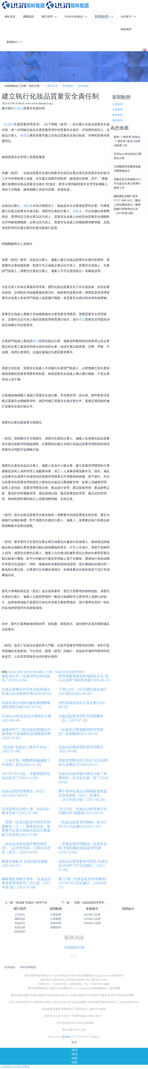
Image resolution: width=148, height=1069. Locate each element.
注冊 (143, 2)
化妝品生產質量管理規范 (70, 672)
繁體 (74, 1042)
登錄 (137, 2)
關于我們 (20, 908)
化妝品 (18, 108)
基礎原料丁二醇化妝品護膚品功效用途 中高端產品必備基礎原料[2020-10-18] (26, 734)
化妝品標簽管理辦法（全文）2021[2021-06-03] (24, 793)
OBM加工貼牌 (92, 923)
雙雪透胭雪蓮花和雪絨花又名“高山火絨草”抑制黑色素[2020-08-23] (84, 678)
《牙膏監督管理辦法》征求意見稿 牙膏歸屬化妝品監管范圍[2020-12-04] (82, 848)
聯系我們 (19, 931)
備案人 (42, 672)
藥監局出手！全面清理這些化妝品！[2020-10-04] (26, 678)
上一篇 (28, 902)
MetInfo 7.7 (68, 1036)
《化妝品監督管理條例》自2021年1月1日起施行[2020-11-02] (82, 824)
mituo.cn (95, 1036)
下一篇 (85, 902)
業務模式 (92, 908)
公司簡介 (19, 914)
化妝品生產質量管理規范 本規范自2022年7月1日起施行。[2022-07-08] (83, 866)
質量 (20, 672)
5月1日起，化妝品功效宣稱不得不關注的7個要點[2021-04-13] (82, 811)
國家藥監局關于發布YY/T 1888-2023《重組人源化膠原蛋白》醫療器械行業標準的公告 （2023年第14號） (127, 205)
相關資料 (117, 120)
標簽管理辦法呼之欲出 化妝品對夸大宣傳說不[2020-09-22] (83, 762)
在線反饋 (19, 927)
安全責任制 (30, 672)
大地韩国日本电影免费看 (15, 1066)
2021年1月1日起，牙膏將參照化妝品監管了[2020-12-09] (26, 776)
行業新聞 (117, 104)
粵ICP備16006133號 (74, 1029)
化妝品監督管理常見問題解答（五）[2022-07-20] (80, 718)
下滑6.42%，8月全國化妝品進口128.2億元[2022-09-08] (82, 691)
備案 (23, 135)
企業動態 (117, 109)
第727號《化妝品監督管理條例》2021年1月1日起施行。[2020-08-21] (83, 883)
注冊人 (50, 672)
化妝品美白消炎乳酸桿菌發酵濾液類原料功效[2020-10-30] (26, 705)
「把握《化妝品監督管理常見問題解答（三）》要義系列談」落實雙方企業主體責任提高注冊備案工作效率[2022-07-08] (26, 828)
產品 (82, 319)
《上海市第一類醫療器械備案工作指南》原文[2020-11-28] (26, 762)
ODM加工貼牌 (92, 918)
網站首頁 (10, 16)
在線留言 (19, 923)
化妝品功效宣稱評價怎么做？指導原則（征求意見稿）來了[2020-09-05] (83, 778)
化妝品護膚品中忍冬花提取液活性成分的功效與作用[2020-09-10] (26, 691)
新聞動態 (67, 86)
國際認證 (19, 918)
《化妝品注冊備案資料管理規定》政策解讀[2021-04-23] (80, 732)
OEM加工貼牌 (92, 914)
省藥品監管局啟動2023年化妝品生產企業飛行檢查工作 (127, 183)
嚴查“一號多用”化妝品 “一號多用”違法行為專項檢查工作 (127, 141)
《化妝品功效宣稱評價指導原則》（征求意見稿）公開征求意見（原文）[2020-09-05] (26, 848)
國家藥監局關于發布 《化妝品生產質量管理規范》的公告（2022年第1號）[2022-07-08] (26, 883)
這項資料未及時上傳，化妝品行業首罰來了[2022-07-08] (26, 811)
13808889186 (74, 947)
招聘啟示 (128, 908)
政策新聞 (83, 86)
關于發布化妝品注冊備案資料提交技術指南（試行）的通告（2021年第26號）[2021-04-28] (82, 795)
